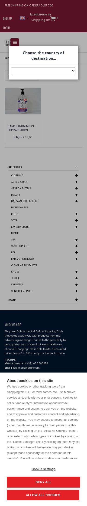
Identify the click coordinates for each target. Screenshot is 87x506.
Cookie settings (44, 469)
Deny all (43, 482)
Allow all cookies (43, 495)
